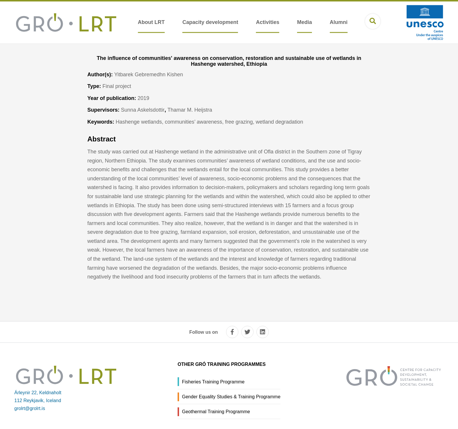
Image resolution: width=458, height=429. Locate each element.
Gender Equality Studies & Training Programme (231, 396)
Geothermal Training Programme (216, 411)
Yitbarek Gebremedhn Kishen (148, 74)
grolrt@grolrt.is (29, 408)
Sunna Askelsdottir (142, 110)
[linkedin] (262, 332)
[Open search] (372, 21)
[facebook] (232, 332)
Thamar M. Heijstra (189, 110)
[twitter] (247, 332)
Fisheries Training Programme (213, 381)
